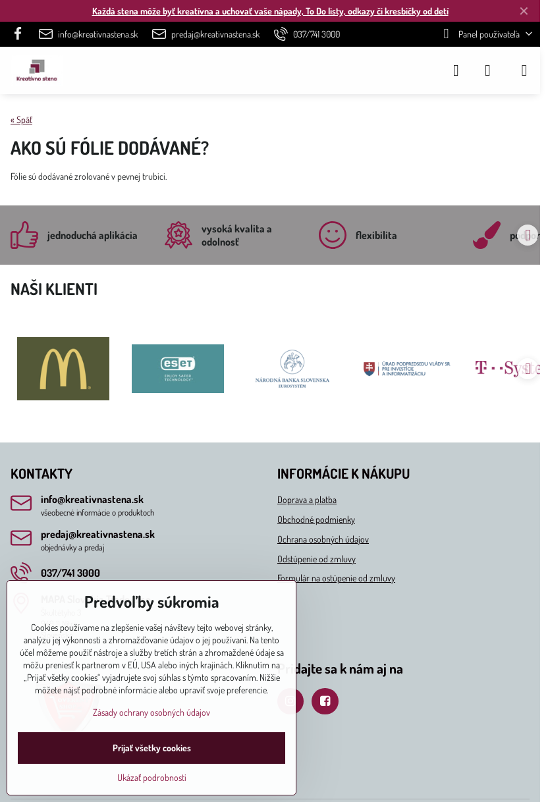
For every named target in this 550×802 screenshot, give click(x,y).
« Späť (21, 119)
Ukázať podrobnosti (151, 777)
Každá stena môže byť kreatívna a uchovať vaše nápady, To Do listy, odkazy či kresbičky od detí (270, 10)
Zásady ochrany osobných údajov (151, 712)
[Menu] (524, 70)
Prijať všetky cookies (152, 747)
